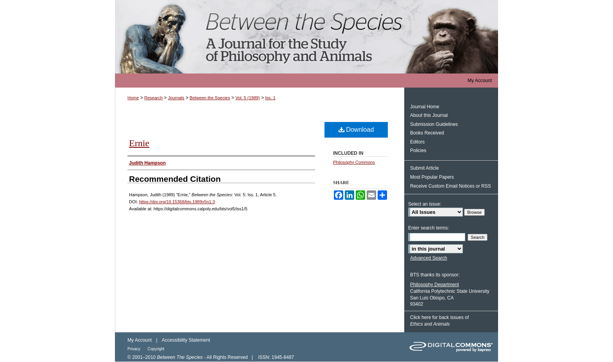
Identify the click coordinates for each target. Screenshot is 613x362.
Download (356, 129)
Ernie (139, 143)
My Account (139, 340)
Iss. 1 (270, 97)
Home (133, 97)
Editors (417, 142)
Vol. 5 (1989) (247, 97)
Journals (176, 97)
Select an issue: (424, 204)
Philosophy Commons (354, 162)
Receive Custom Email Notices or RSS (450, 186)
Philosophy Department (434, 284)
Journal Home (424, 106)
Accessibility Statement (186, 340)
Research (153, 97)
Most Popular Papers (432, 177)
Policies (418, 150)
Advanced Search (428, 258)
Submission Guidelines (434, 124)
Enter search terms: (428, 228)
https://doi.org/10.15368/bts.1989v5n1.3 (177, 201)
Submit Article (424, 168)
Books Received (427, 133)
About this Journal (429, 115)
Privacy (134, 349)
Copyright (156, 349)
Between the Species (306, 36)
